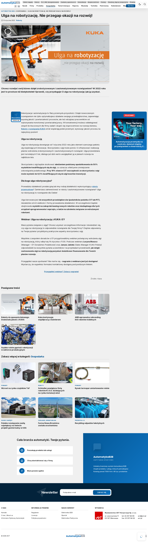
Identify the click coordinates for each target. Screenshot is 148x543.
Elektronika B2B (67, 513)
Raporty (75, 6)
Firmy (32, 6)
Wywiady (84, 6)
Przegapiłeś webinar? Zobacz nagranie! (61, 271)
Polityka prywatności (38, 518)
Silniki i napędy (28, 2)
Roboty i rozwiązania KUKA (33, 129)
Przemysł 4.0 (134, 2)
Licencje (34, 515)
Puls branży (104, 6)
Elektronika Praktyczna (69, 518)
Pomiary (103, 2)
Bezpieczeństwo (93, 2)
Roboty (37, 2)
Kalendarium (116, 6)
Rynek (25, 6)
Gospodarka (50, 6)
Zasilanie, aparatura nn (68, 2)
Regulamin (35, 513)
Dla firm (131, 6)
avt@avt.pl (142, 516)
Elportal (64, 515)
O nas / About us (7, 515)
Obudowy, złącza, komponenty (118, 2)
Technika (94, 6)
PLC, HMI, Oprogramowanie (50, 2)
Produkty (39, 6)
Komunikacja (82, 2)
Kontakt (4, 513)
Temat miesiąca (64, 6)
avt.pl (140, 518)
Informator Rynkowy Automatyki (12, 518)
